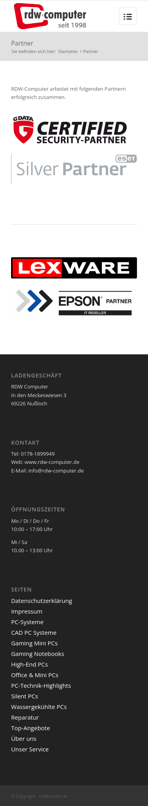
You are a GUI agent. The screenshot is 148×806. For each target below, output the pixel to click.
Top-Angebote (30, 728)
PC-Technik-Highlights (41, 685)
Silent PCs (24, 696)
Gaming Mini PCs (34, 643)
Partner (22, 43)
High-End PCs (29, 664)
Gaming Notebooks (37, 654)
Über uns (23, 738)
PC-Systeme (27, 622)
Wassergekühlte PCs (39, 707)
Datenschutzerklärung (41, 600)
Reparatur (25, 717)
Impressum (26, 611)
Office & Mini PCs (34, 675)
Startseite (68, 51)
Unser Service (30, 749)
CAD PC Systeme (33, 632)
